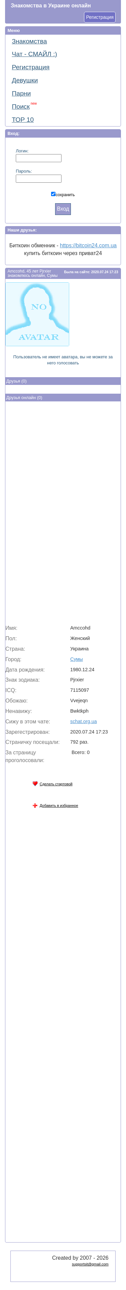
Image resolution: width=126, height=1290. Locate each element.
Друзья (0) (16, 381)
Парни (21, 93)
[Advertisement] (63, 514)
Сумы (76, 659)
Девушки (25, 80)
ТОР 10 (23, 119)
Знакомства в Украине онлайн (51, 5)
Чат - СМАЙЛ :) (34, 54)
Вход (63, 209)
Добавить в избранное (55, 804)
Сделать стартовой (52, 783)
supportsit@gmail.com (90, 1264)
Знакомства (29, 41)
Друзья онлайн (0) (24, 397)
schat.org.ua (83, 721)
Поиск (24, 106)
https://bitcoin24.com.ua (88, 245)
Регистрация (100, 17)
